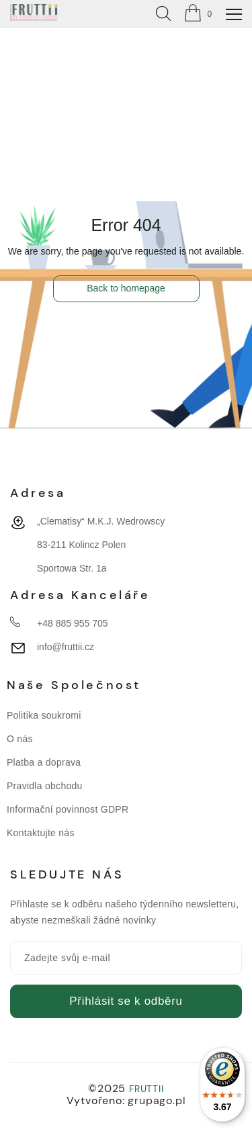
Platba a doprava (44, 762)
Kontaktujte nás (41, 832)
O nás (20, 738)
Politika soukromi (44, 715)
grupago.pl (156, 1100)
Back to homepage (126, 288)
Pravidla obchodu (45, 785)
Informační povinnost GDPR (67, 809)
